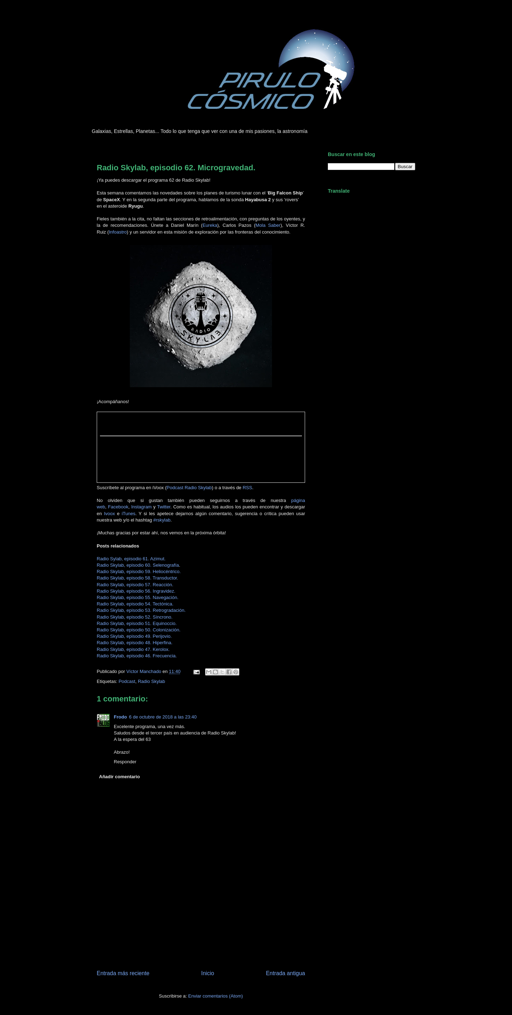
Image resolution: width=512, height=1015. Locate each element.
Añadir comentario (119, 776)
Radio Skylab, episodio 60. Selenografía (138, 565)
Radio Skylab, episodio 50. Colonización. (139, 629)
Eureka (210, 225)
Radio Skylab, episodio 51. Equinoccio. (137, 623)
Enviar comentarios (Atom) (215, 996)
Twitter (164, 506)
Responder (125, 761)
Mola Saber (268, 225)
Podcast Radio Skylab (189, 487)
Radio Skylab (151, 681)
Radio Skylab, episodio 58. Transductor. (137, 578)
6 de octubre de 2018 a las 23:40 (163, 717)
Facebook (118, 506)
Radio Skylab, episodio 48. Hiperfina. (134, 642)
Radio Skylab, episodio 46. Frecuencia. (137, 655)
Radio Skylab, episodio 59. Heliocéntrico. (139, 571)
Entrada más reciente (123, 973)
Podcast (126, 681)
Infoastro (118, 232)
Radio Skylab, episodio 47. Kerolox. (133, 649)
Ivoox (109, 513)
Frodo (120, 717)
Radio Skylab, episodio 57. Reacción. (135, 584)
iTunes (128, 513)
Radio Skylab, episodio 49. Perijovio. (134, 636)
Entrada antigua (285, 973)
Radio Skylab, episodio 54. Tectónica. (135, 604)
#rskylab (161, 520)
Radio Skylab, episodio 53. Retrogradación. (141, 610)
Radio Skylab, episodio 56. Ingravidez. (136, 591)
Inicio (207, 973)
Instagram (141, 506)
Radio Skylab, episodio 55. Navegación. (137, 597)
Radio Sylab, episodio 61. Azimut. (131, 558)
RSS (247, 487)
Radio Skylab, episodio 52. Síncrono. (134, 617)
